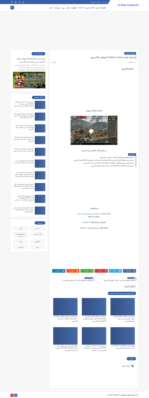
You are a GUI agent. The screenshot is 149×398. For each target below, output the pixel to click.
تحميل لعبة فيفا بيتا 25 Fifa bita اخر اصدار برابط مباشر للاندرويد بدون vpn (23, 139)
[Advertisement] (74, 31)
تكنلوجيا (37, 241)
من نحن (104, 2)
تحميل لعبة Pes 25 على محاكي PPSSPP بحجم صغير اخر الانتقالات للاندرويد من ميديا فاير (94, 348)
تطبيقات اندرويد (100, 8)
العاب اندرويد (89, 8)
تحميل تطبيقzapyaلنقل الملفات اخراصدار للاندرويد (116, 157)
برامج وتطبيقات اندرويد (21, 235)
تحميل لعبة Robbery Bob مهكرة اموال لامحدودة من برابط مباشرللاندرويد (124, 319)
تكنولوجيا (74, 8)
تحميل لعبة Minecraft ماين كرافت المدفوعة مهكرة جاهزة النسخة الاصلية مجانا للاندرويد (24, 174)
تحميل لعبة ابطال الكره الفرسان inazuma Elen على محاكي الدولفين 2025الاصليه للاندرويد (103, 160)
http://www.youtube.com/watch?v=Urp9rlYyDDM (94, 214)
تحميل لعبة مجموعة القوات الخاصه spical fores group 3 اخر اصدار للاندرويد (108, 163)
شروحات (57, 8)
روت (63, 8)
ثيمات (68, 8)
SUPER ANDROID (128, 5)
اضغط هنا (85, 222)
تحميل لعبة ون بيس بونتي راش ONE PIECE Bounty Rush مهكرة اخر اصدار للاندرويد (67, 348)
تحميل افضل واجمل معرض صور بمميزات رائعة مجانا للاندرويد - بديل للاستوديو (23, 209)
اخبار (51, 8)
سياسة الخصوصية (96, 2)
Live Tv (81, 8)
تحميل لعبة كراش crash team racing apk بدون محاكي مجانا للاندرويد (25, 127)
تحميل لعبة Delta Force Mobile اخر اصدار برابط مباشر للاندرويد (112, 166)
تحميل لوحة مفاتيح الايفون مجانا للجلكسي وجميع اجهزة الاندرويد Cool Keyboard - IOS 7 (24, 115)
